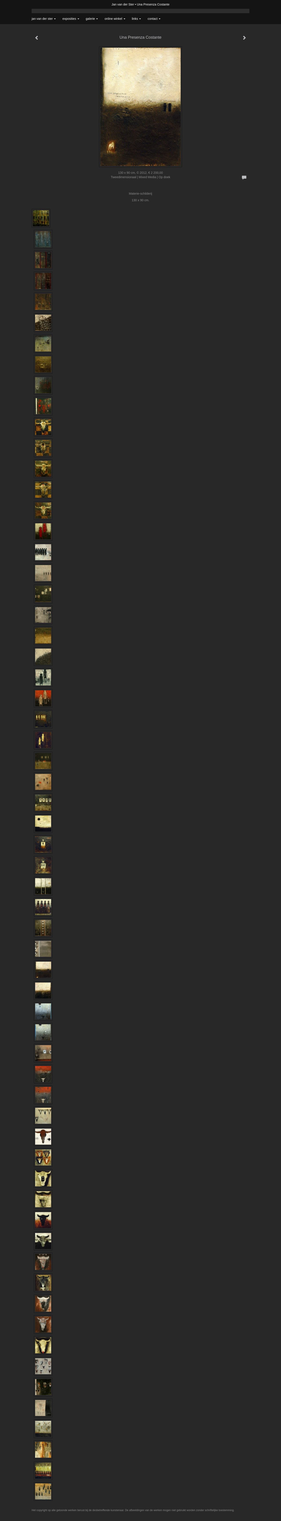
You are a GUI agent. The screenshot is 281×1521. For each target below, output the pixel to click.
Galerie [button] (92, 18)
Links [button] (136, 18)
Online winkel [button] (114, 18)
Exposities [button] (70, 18)
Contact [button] (154, 18)
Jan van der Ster (123, 4)
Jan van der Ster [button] (44, 18)
